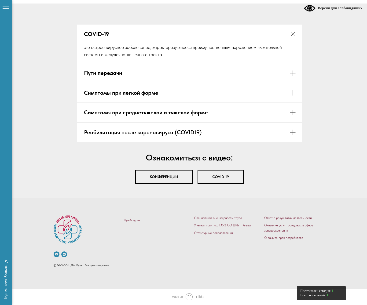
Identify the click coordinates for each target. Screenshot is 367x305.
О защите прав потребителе (283, 238)
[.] (56, 254)
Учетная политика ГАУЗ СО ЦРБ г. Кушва (222, 225)
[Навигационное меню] (6, 7)
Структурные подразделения (213, 233)
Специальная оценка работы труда (218, 218)
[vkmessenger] (64, 254)
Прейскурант (133, 220)
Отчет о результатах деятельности (288, 218)
